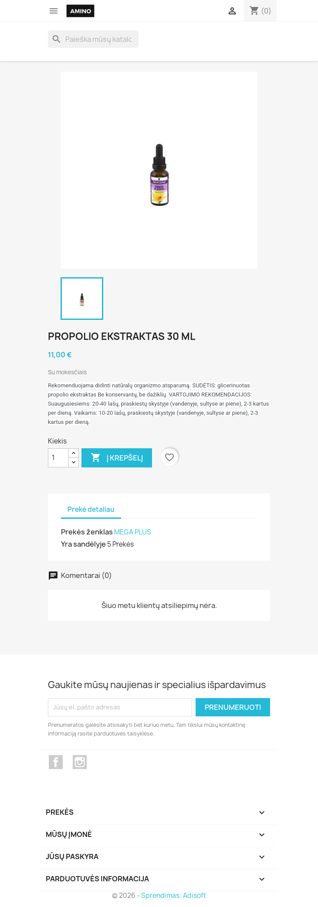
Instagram (80, 762)
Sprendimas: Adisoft (173, 895)
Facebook (56, 762)
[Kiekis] (58, 457)
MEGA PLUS (132, 532)
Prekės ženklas (87, 531)
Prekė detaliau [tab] (91, 509)
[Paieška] (93, 39)
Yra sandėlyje (83, 544)
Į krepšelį (117, 458)
